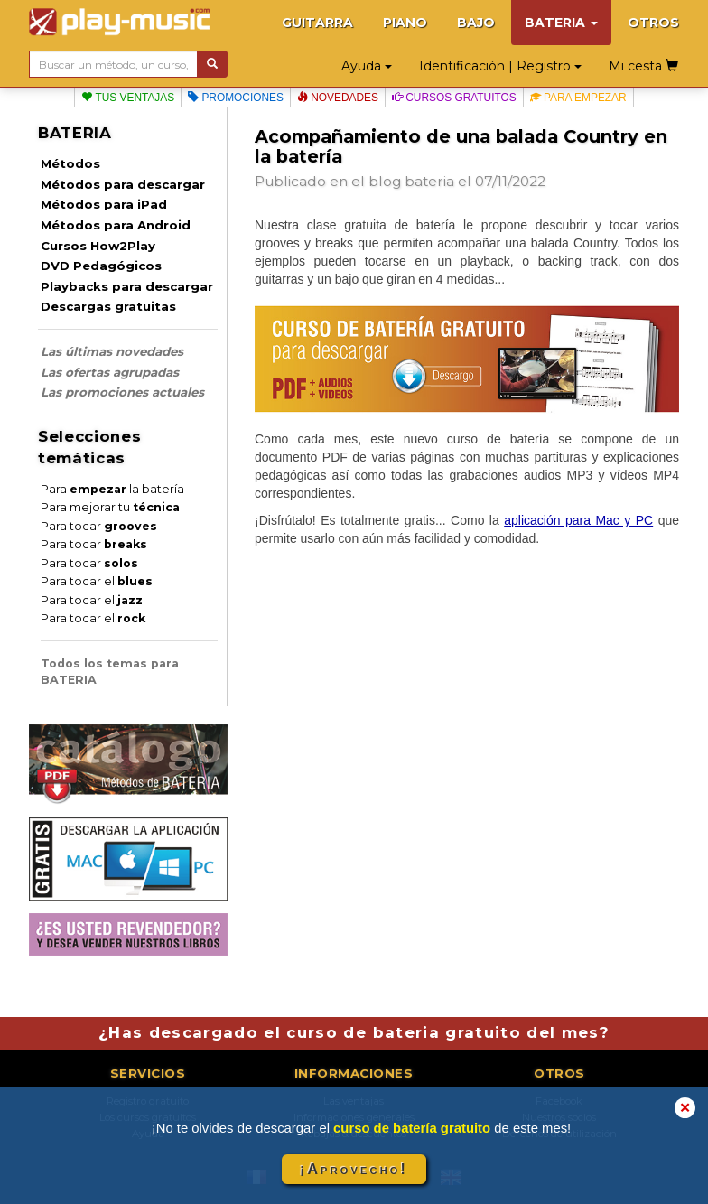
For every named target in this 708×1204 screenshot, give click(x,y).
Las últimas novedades (112, 351)
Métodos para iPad (104, 204)
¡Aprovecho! (354, 1169)
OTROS (653, 22)
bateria (429, 181)
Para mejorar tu (110, 507)
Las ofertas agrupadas (110, 372)
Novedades (337, 97)
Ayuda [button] (366, 66)
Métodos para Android (116, 225)
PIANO (405, 22)
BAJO (476, 22)
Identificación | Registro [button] (500, 66)
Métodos (70, 163)
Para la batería (112, 489)
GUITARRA (317, 22)
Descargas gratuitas (108, 306)
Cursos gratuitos (454, 97)
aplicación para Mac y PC (578, 520)
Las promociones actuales (122, 392)
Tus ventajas (127, 97)
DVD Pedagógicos (101, 265)
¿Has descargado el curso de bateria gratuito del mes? (354, 1032)
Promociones (236, 97)
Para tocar (99, 526)
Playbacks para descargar (127, 286)
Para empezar (578, 97)
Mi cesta (643, 66)
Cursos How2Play (98, 245)
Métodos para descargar (123, 184)
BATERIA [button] (561, 22)
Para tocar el (97, 581)
